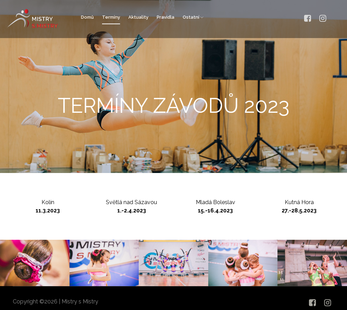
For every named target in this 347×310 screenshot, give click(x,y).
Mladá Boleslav (215, 207)
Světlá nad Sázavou (131, 207)
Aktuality (138, 17)
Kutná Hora (298, 207)
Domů (87, 17)
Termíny (111, 17)
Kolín (48, 207)
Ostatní (193, 17)
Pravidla (165, 17)
